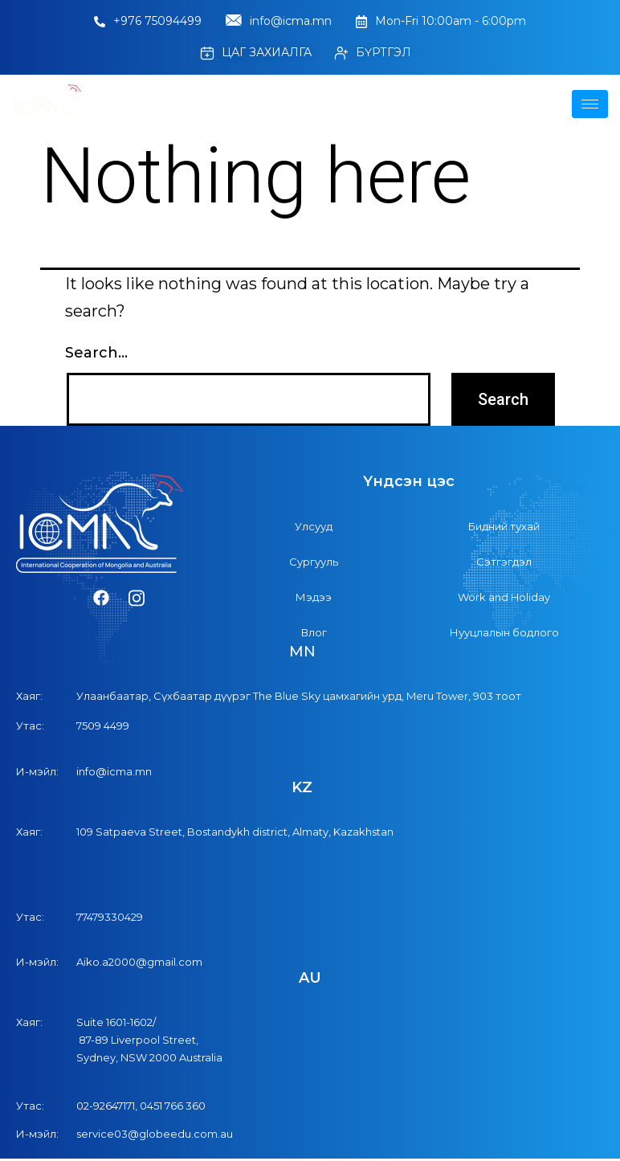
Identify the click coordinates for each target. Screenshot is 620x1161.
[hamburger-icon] (590, 104)
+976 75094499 (148, 21)
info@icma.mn (279, 21)
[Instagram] (136, 598)
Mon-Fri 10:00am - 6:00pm (441, 21)
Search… (96, 353)
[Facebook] (101, 598)
